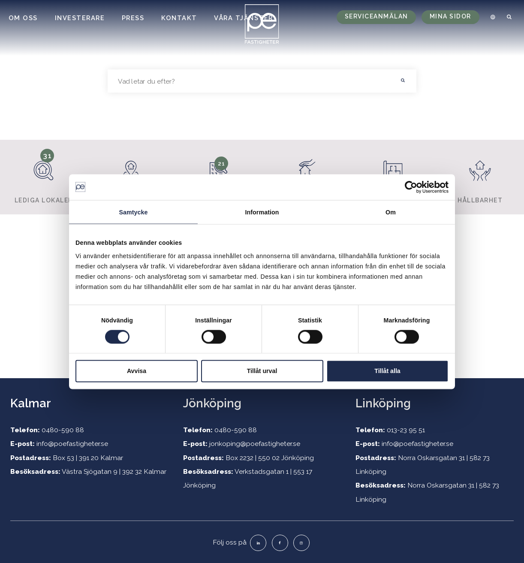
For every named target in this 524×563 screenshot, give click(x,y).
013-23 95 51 (406, 430)
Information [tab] (262, 211)
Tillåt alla (387, 370)
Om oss (23, 17)
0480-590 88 (63, 430)
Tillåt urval (262, 370)
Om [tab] (390, 211)
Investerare (80, 17)
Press (133, 17)
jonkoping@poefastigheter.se (254, 444)
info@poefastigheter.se (72, 444)
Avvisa (136, 370)
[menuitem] (491, 17)
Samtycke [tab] (133, 211)
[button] (403, 81)
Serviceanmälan (376, 16)
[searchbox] (249, 81)
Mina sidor (450, 16)
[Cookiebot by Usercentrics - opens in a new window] (411, 187)
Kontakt (179, 17)
